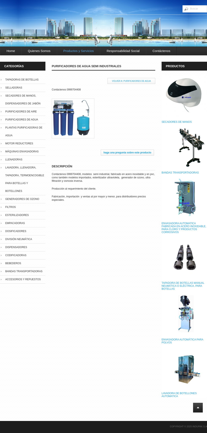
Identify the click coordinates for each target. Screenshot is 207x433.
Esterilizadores (17, 215)
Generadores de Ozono (22, 199)
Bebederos (13, 263)
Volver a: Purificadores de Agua (131, 81)
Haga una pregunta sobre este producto (127, 152)
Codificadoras (15, 255)
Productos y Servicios (78, 51)
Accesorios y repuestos (23, 279)
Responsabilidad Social (123, 51)
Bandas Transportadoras (23, 271)
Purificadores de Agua (21, 119)
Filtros (10, 207)
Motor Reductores (19, 143)
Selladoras (13, 87)
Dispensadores (16, 247)
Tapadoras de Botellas (22, 79)
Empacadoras (15, 223)
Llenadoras (13, 159)
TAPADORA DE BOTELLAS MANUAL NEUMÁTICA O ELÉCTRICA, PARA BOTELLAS (183, 285)
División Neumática (18, 239)
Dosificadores (15, 231)
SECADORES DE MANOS (177, 121)
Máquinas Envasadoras (22, 151)
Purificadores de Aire (21, 111)
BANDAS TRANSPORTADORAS (180, 172)
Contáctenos (161, 51)
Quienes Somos (39, 51)
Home (11, 51)
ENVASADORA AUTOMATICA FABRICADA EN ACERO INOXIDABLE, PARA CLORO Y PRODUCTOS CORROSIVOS (184, 228)
